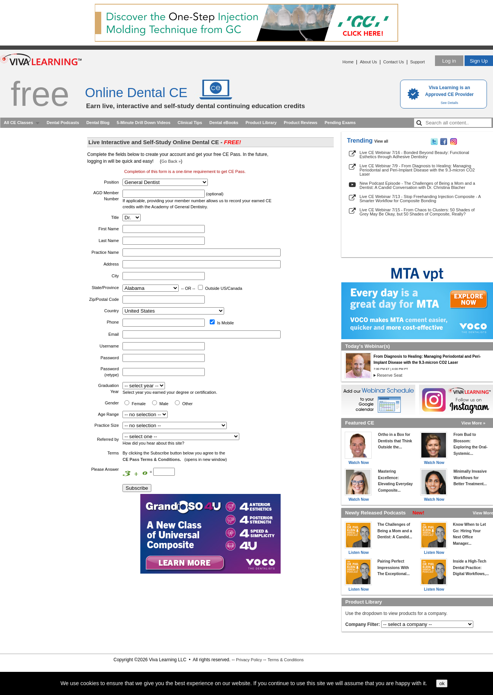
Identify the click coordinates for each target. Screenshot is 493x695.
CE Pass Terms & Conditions (151, 459)
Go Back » (171, 161)
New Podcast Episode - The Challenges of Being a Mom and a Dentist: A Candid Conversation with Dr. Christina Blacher (417, 185)
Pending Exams (340, 122)
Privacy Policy (249, 659)
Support (417, 62)
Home (347, 62)
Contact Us (393, 62)
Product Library (260, 122)
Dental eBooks (223, 122)
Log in (449, 61)
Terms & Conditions (285, 659)
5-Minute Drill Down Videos (144, 122)
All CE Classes (18, 122)
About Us (368, 62)
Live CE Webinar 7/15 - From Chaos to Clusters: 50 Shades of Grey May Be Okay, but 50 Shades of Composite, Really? (417, 212)
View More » (473, 423)
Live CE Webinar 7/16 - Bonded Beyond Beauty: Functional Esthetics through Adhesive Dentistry (414, 154)
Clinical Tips (189, 122)
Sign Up (479, 61)
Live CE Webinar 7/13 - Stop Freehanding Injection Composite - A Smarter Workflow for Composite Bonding (420, 198)
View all (381, 141)
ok (441, 683)
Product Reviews (300, 122)
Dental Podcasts (63, 122)
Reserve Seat (389, 375)
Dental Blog (98, 122)
